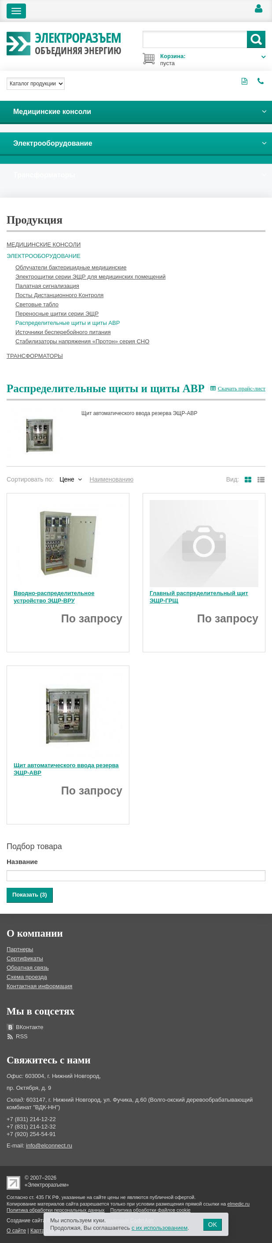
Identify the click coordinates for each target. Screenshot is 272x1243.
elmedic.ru (238, 1203)
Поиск (256, 39)
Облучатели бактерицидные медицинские (71, 267)
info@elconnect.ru (49, 1145)
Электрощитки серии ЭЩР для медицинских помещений (90, 276)
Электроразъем (78, 42)
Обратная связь (28, 967)
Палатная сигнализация (47, 286)
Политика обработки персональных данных (56, 1210)
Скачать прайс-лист (237, 388)
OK (212, 1224)
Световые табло (37, 304)
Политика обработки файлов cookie (150, 1210)
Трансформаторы (35, 356)
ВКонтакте (30, 1027)
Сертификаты (25, 958)
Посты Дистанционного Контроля (59, 295)
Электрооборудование (44, 256)
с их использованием (159, 1228)
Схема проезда (27, 977)
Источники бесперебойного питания (62, 332)
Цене (66, 479)
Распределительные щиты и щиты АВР (67, 323)
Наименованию (112, 479)
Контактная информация (39, 986)
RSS (22, 1036)
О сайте (16, 1231)
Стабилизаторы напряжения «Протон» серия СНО (82, 341)
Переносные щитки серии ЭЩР (57, 313)
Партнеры (20, 949)
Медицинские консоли (44, 244)
